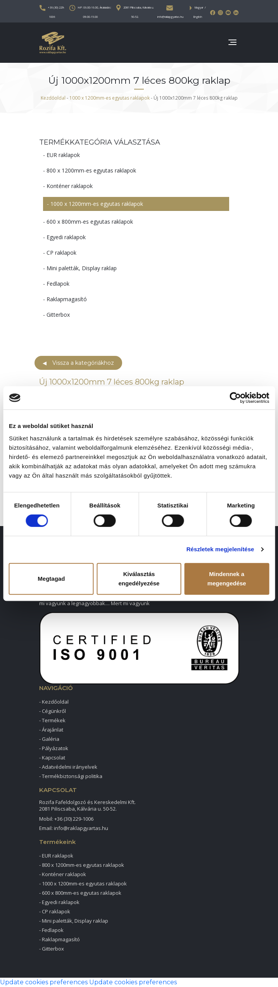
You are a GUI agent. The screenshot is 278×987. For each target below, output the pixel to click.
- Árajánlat (51, 729)
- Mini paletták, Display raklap (80, 268)
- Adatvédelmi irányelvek (68, 766)
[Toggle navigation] (231, 43)
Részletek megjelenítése (220, 549)
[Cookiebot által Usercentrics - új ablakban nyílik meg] (235, 398)
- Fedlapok (56, 283)
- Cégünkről (52, 710)
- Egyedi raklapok (64, 237)
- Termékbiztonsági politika (70, 776)
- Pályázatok (53, 748)
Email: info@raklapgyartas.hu (73, 828)
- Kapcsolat (52, 757)
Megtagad (51, 578)
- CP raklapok (59, 252)
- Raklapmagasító (65, 299)
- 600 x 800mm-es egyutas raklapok (88, 221)
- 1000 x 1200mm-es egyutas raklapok (95, 204)
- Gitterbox (56, 314)
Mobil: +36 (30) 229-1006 (66, 818)
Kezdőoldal (53, 98)
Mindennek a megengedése (226, 579)
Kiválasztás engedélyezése (139, 579)
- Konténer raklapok (68, 186)
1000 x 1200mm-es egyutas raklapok (109, 98)
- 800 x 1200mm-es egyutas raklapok (89, 170)
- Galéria (49, 738)
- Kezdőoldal (54, 701)
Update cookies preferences (44, 982)
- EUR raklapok (61, 155)
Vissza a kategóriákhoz (78, 362)
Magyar (199, 7)
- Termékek (52, 720)
